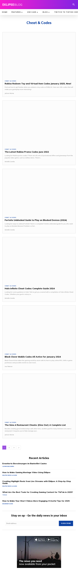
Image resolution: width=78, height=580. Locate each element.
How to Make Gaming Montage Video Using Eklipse (26, 472)
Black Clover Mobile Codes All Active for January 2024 (33, 356)
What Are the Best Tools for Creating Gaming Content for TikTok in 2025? (37, 492)
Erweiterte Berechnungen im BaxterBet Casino (24, 463)
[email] (32, 523)
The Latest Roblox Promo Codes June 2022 (27, 151)
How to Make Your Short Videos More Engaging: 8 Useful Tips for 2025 (36, 501)
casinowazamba (8, 466)
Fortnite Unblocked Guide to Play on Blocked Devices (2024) (36, 220)
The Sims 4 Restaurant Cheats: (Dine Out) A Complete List (35, 425)
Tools (4, 495)
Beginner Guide (7, 504)
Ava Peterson (8, 366)
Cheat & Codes (10, 81)
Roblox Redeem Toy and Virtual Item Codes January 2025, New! (38, 83)
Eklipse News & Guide (9, 475)
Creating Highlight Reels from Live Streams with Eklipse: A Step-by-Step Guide (36, 482)
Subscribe (66, 523)
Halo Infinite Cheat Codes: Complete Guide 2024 (30, 288)
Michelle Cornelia (10, 161)
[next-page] (19, 448)
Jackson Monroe (9, 93)
